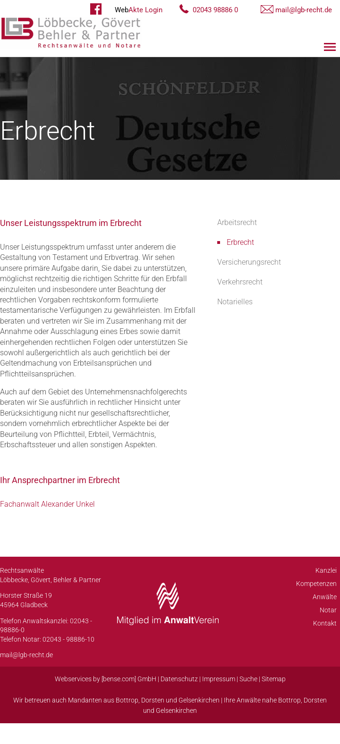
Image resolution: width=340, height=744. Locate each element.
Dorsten (152, 700)
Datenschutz (179, 679)
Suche (248, 679)
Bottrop (127, 700)
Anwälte (325, 597)
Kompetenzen (316, 583)
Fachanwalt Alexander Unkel (47, 504)
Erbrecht (240, 242)
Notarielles (235, 301)
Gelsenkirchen (199, 700)
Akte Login (138, 10)
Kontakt (325, 623)
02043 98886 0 (215, 10)
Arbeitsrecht (237, 222)
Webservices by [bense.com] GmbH (105, 679)
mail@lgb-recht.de (303, 10)
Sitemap (274, 679)
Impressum (218, 679)
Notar (328, 610)
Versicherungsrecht (249, 262)
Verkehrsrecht (240, 281)
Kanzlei (326, 570)
